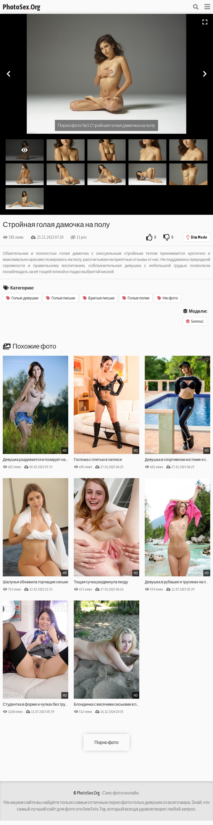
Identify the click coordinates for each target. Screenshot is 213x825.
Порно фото (107, 742)
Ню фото (167, 298)
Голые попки (135, 298)
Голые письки (60, 298)
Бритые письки (99, 298)
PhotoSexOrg (21, 7)
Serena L (195, 321)
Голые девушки (22, 298)
